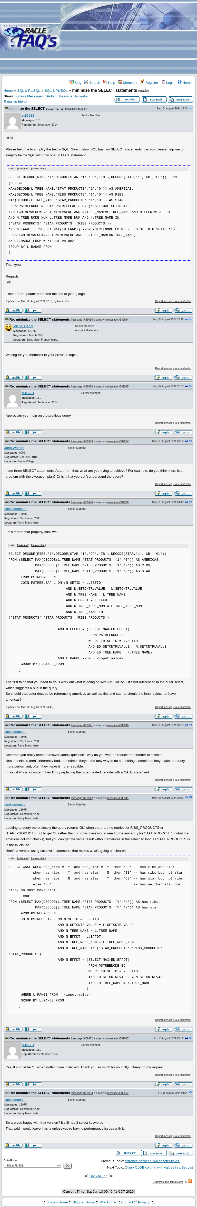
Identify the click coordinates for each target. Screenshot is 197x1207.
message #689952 (82, 1037)
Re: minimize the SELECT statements (39, 319)
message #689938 (82, 386)
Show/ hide (38, 169)
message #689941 (82, 724)
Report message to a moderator (173, 301)
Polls (50, 96)
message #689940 (82, 502)
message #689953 (82, 1092)
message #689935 (82, 319)
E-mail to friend (15, 102)
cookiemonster (15, 509)
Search (92, 83)
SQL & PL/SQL (28, 91)
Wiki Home (108, 1201)
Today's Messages (29, 96)
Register (149, 83)
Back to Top (98, 1175)
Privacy (143, 1201)
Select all (23, 169)
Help (109, 83)
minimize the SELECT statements (36, 108)
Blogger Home (84, 1201)
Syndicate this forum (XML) (168, 1181)
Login (167, 83)
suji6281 (28, 115)
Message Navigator (73, 96)
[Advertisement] (129, 37)
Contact (127, 1201)
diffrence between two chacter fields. (152, 1160)
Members (127, 83)
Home (185, 83)
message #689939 (82, 441)
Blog (75, 83)
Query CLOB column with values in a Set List (159, 1167)
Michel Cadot (23, 326)
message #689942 (82, 797)
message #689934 (75, 108)
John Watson (14, 447)
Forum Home (58, 1201)
